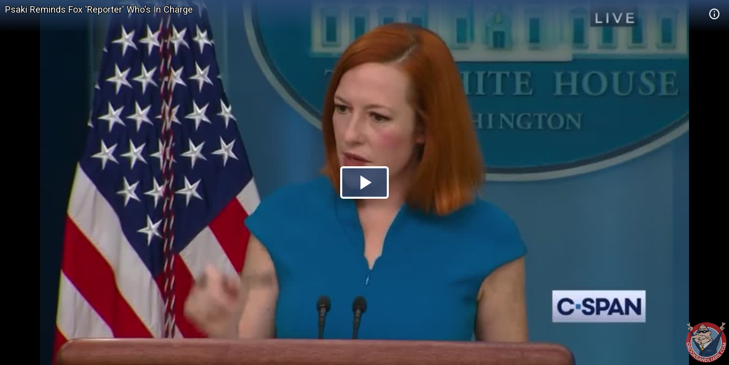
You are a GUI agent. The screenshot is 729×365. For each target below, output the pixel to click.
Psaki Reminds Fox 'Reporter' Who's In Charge (99, 9)
